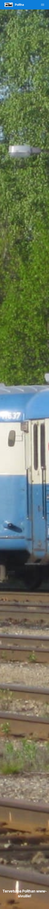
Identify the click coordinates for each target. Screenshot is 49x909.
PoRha (19, 4)
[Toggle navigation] (42, 5)
